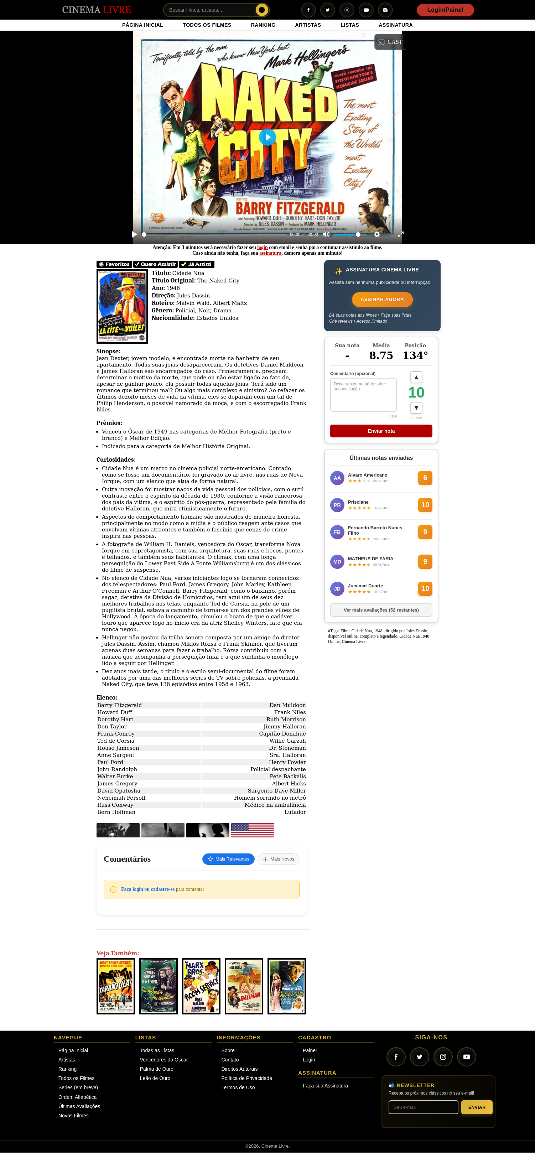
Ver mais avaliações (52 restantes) (381, 611)
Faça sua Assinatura (325, 1086)
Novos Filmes (73, 1116)
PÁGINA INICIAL (142, 25)
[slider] (214, 234)
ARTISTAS (308, 25)
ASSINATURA (396, 25)
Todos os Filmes (76, 1079)
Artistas (66, 1060)
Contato (230, 1060)
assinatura (270, 253)
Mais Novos (277, 859)
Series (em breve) (78, 1088)
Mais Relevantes (222, 859)
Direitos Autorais (240, 1070)
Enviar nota (381, 433)
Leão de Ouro (155, 1079)
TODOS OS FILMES (207, 25)
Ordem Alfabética (77, 1098)
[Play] (134, 234)
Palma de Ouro (156, 1070)
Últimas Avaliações (79, 1107)
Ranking (67, 1070)
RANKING (263, 25)
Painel (310, 1051)
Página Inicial (73, 1051)
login (262, 247)
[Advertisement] (379, 756)
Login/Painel (445, 10)
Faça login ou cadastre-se (148, 890)
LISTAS (350, 25)
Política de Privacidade (247, 1079)
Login (309, 1060)
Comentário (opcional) (352, 374)
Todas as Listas (157, 1051)
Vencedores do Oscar (164, 1060)
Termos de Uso (238, 1088)
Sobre (228, 1051)
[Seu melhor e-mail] (423, 1108)
